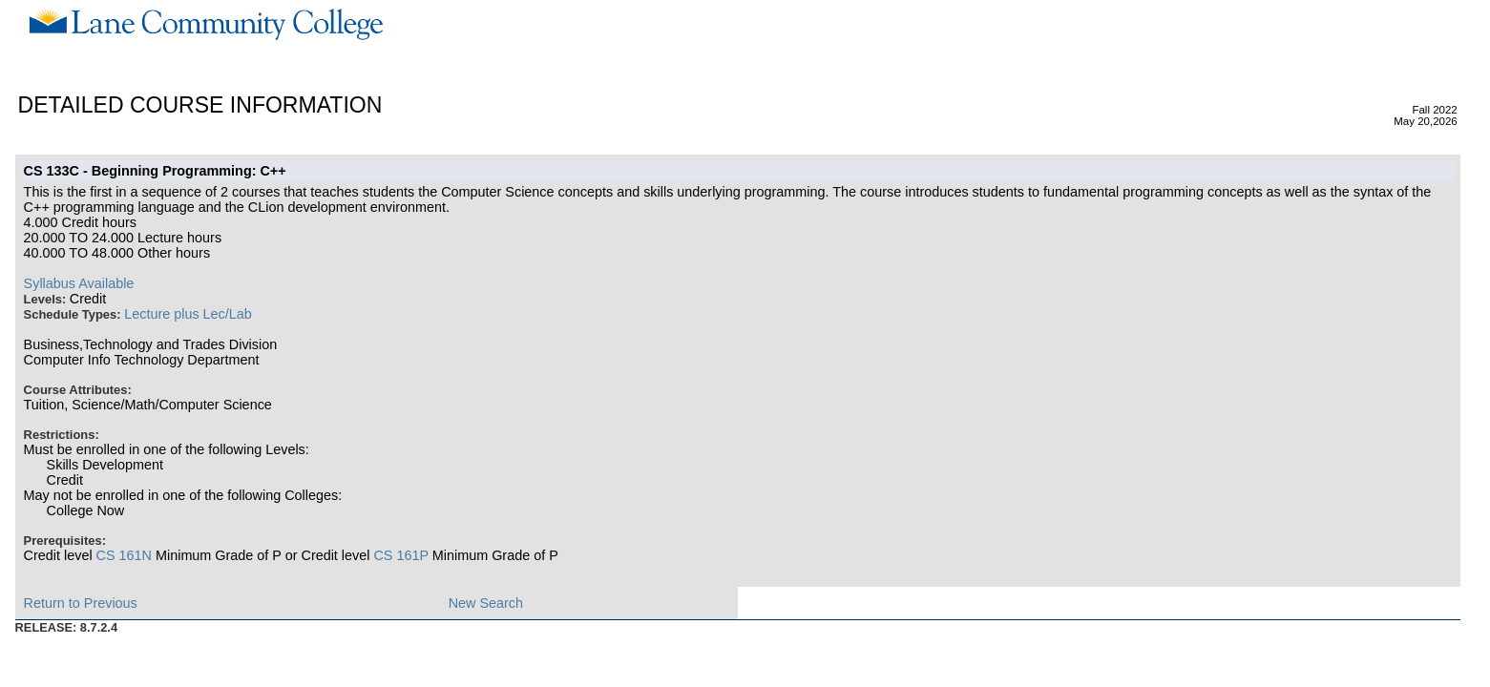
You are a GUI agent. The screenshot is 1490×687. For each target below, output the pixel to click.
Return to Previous (80, 603)
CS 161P (400, 555)
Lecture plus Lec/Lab (188, 314)
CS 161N (124, 555)
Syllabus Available (79, 283)
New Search (486, 603)
